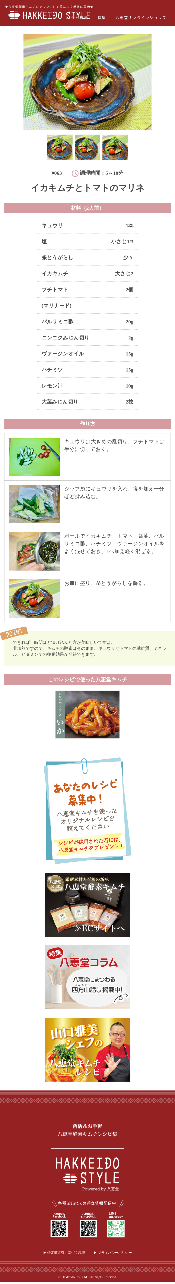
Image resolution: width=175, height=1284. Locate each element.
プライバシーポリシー (115, 1253)
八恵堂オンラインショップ (140, 17)
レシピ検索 (77, 17)
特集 (101, 17)
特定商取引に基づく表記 (66, 1253)
